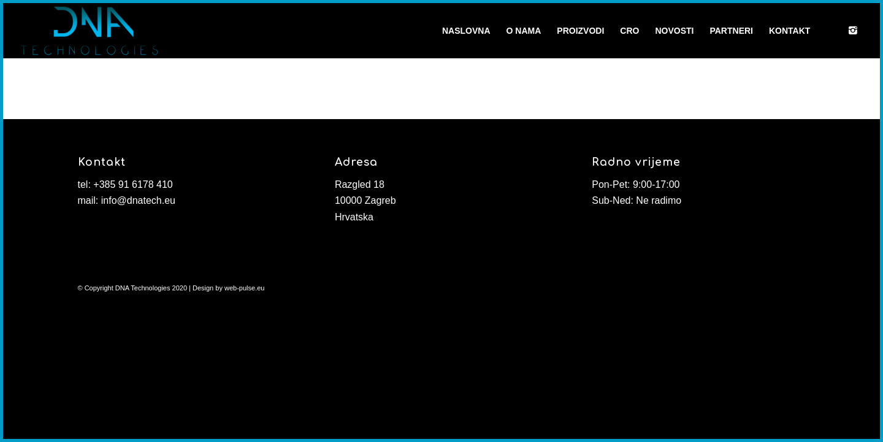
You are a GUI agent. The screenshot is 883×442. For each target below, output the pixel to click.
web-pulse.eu (244, 288)
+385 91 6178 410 (132, 184)
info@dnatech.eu (138, 200)
